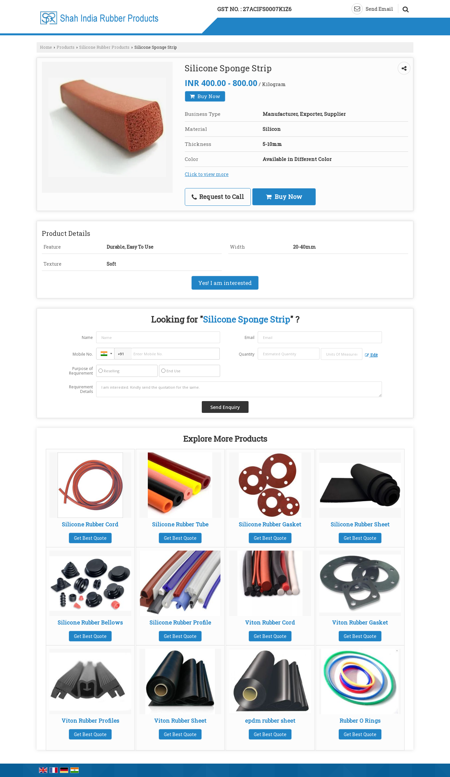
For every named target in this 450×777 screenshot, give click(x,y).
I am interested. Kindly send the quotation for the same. (239, 389)
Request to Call (218, 197)
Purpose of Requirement (81, 371)
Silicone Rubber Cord (90, 524)
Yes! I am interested (225, 283)
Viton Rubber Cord (270, 622)
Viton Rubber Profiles (90, 720)
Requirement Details (81, 389)
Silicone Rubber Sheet (360, 524)
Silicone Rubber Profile (180, 622)
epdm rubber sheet (270, 720)
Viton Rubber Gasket (360, 622)
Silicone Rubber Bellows (90, 622)
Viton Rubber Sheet (180, 720)
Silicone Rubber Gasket (270, 524)
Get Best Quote (90, 538)
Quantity (246, 354)
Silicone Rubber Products (104, 47)
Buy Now (205, 96)
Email (249, 337)
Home (46, 47)
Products (66, 47)
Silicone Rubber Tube (180, 524)
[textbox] (341, 354)
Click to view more (207, 174)
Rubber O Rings (359, 720)
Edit (371, 355)
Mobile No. (83, 354)
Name (87, 337)
